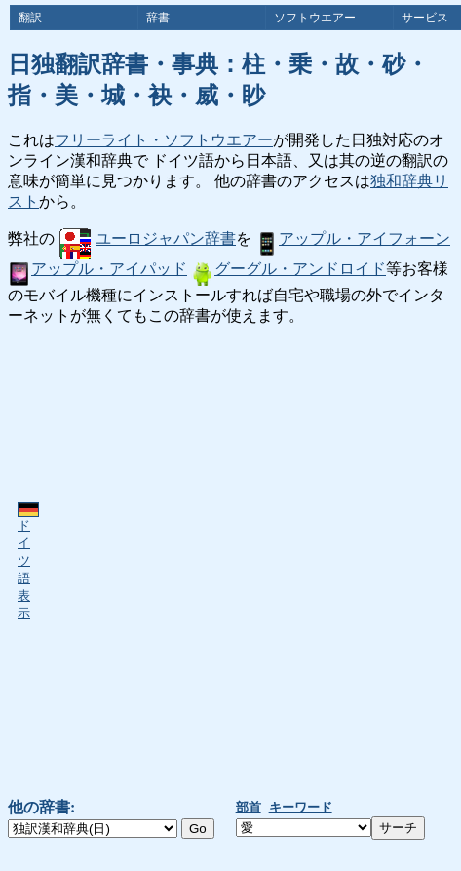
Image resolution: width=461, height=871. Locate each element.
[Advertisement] (225, 562)
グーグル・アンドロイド (288, 268)
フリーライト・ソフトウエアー (164, 140)
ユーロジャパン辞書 (147, 238)
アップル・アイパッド (97, 268)
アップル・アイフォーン (352, 238)
